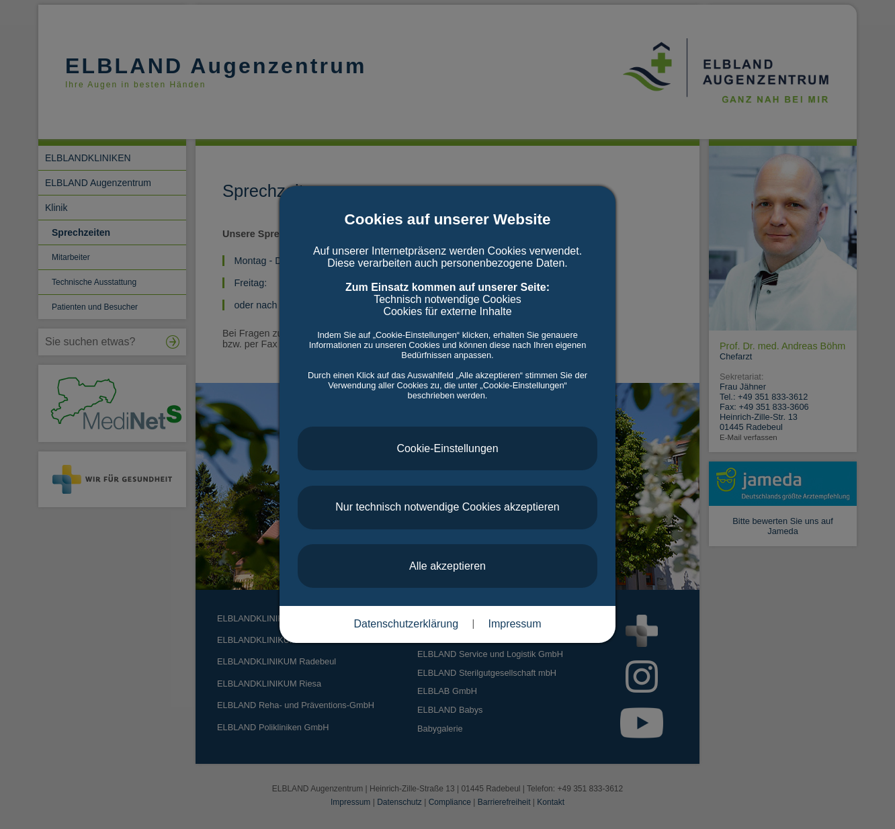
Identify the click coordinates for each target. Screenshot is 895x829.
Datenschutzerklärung (405, 623)
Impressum (514, 623)
